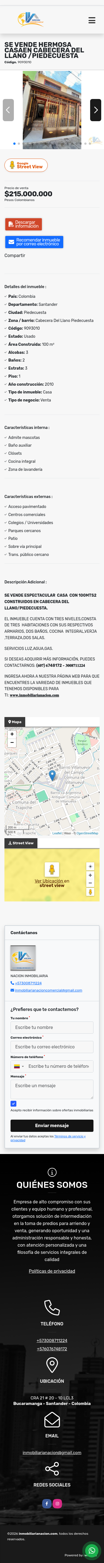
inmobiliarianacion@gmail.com (52, 1452)
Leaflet (57, 833)
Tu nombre (20, 1018)
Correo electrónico (27, 1037)
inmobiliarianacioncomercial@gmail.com (48, 990)
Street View (26, 165)
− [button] (12, 743)
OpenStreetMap (87, 833)
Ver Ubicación (49, 881)
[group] (52, 110)
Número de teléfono (28, 1057)
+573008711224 (28, 983)
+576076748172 (52, 1348)
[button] (14, 144)
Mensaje (18, 1076)
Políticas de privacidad (52, 1271)
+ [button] (12, 735)
